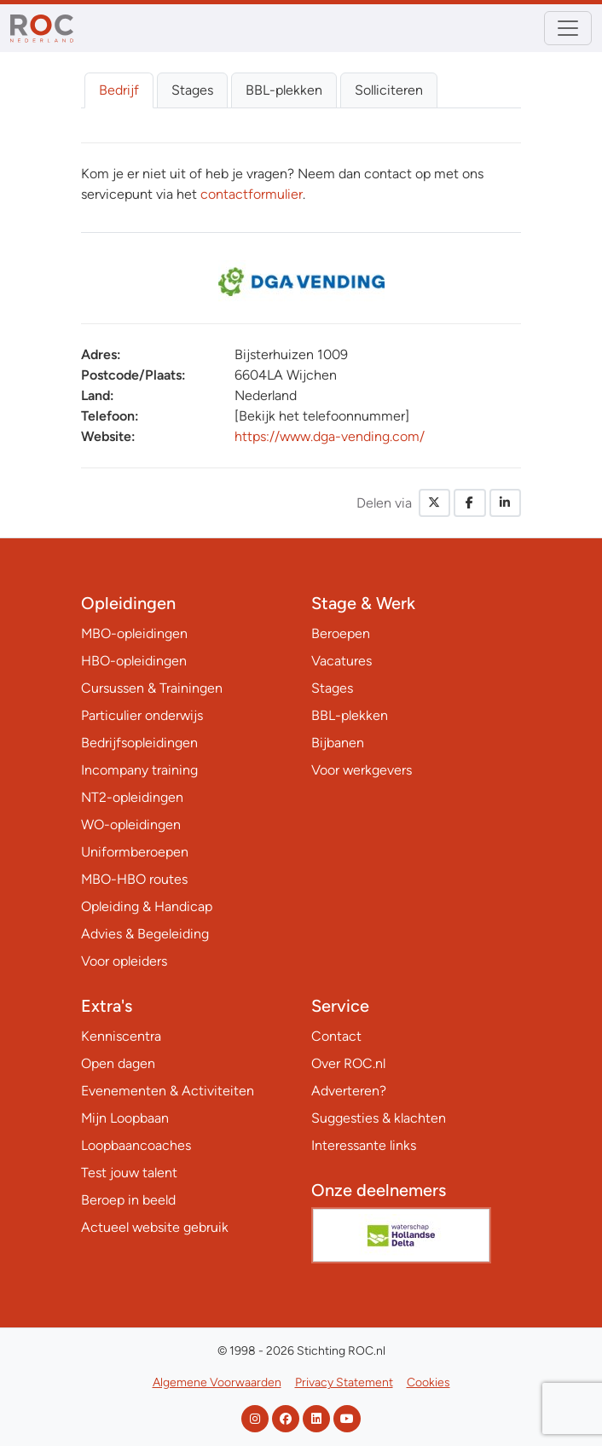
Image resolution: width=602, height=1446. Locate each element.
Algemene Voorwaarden (217, 1382)
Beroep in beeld (128, 1200)
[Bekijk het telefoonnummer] (321, 416)
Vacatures (341, 661)
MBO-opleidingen (134, 633)
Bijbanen (337, 743)
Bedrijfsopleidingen (139, 743)
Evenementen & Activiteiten (167, 1091)
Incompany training (139, 770)
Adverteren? (348, 1091)
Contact (336, 1036)
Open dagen (118, 1063)
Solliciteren (389, 90)
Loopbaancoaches (136, 1145)
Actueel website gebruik (155, 1227)
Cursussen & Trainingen (152, 688)
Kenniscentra (121, 1036)
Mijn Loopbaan (125, 1118)
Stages (192, 90)
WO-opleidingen (131, 824)
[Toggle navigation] (568, 28)
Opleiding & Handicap (146, 906)
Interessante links (363, 1145)
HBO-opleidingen (134, 661)
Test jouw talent (129, 1172)
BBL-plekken (284, 90)
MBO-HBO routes (134, 879)
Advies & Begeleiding (145, 934)
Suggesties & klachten (378, 1118)
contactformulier (251, 194)
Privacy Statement (344, 1382)
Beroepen (340, 633)
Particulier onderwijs (142, 715)
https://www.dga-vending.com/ (329, 436)
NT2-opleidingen (132, 797)
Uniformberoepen (134, 852)
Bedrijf (119, 90)
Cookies (428, 1382)
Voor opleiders (124, 961)
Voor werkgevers (361, 770)
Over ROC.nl (348, 1063)
